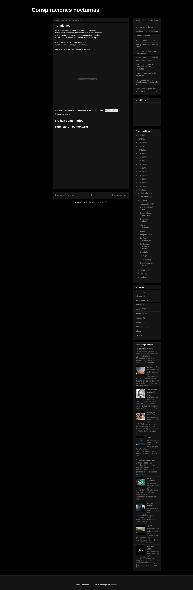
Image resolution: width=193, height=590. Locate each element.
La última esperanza (145, 239)
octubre (144, 200)
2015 (141, 172)
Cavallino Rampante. (145, 226)
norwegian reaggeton (151, 413)
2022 (141, 146)
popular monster (150, 504)
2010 (141, 190)
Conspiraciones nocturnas (65, 10)
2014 (141, 175)
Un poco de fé (146, 234)
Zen (137, 335)
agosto (144, 270)
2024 (141, 139)
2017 (141, 164)
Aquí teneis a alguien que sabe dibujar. (146, 52)
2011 (141, 186)
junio (143, 277)
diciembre (145, 193)
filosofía (139, 292)
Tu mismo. (144, 256)
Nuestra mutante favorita (146, 40)
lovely (149, 437)
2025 (141, 135)
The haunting (145, 259)
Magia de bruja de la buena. (147, 31)
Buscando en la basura (145, 214)
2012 (141, 183)
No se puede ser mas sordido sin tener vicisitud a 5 (147, 82)
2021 (141, 150)
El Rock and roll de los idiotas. (145, 246)
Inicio (93, 195)
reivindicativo (141, 327)
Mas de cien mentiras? (152, 391)
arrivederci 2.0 (153, 367)
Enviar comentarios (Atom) (96, 202)
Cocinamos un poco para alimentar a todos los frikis (146, 90)
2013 (141, 179)
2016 (141, 168)
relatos (138, 331)
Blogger (113, 585)
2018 (141, 161)
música (67, 114)
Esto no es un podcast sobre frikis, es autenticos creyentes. (146, 66)
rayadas (139, 322)
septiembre (146, 204)
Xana (142, 231)
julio (143, 273)
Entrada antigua (119, 195)
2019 (141, 157)
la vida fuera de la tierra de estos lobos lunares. (147, 59)
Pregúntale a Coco (145, 349)
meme (138, 305)
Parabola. (144, 252)
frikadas (139, 296)
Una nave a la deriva (144, 27)
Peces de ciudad (144, 220)
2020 (141, 153)
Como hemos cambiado (145, 460)
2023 (141, 142)
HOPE (149, 526)
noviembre (145, 197)
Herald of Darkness (151, 479)
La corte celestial (143, 36)
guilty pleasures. (142, 300)
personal (139, 313)
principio (139, 318)
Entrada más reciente (65, 195)
